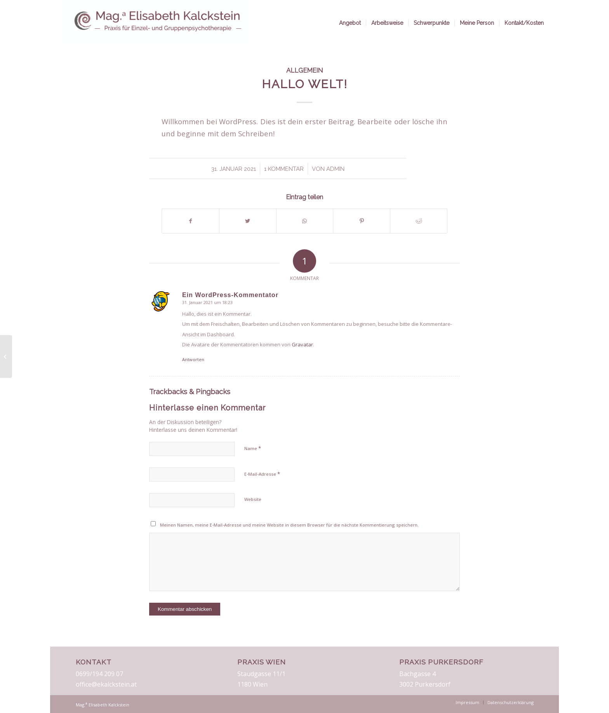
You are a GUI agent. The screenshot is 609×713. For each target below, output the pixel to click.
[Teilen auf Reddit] (418, 221)
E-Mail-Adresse (262, 473)
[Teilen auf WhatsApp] (305, 221)
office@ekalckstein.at (106, 684)
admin (335, 168)
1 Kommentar (284, 168)
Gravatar (302, 344)
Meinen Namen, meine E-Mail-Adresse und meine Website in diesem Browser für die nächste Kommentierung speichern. (289, 525)
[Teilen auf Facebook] (190, 221)
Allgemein (304, 70)
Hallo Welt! (305, 84)
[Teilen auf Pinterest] (361, 221)
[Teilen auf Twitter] (247, 221)
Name (252, 448)
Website (252, 499)
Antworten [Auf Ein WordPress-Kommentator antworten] (193, 359)
